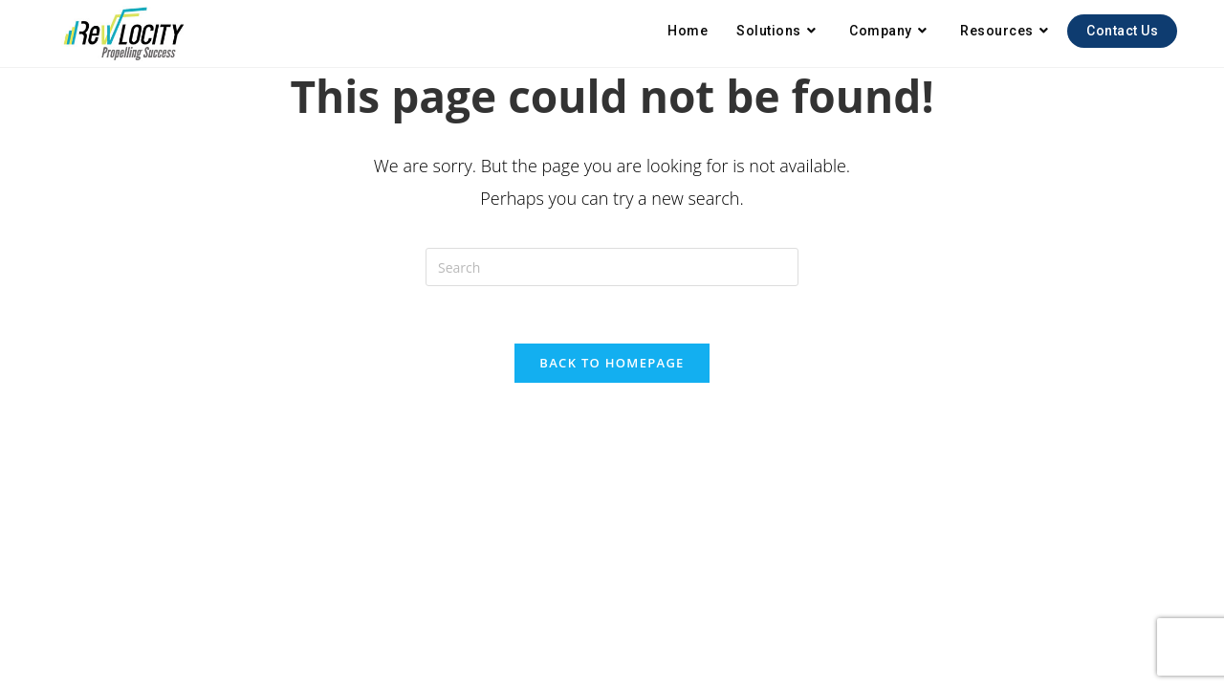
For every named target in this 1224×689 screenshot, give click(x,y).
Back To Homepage (611, 362)
